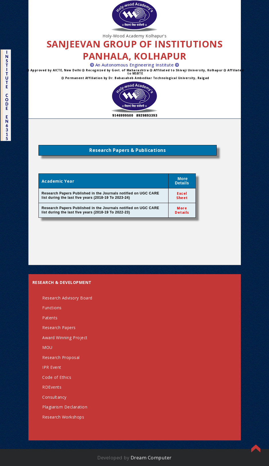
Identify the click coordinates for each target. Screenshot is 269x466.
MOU (47, 347)
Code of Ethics (56, 377)
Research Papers (59, 327)
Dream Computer (151, 457)
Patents (50, 317)
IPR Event (51, 367)
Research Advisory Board (67, 298)
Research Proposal (61, 357)
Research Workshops (63, 417)
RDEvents (51, 387)
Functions (52, 307)
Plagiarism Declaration (64, 407)
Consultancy (54, 397)
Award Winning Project (65, 337)
